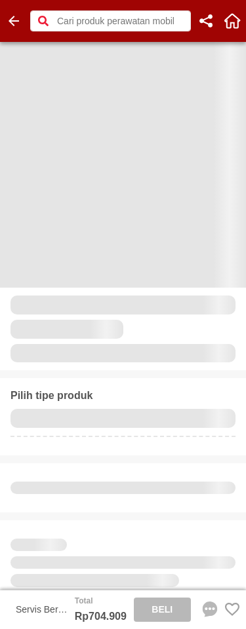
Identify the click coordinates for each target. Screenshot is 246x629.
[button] (43, 20)
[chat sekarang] (207, 609)
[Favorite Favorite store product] (232, 609)
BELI (162, 609)
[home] (232, 21)
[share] (206, 21)
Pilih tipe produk (51, 395)
